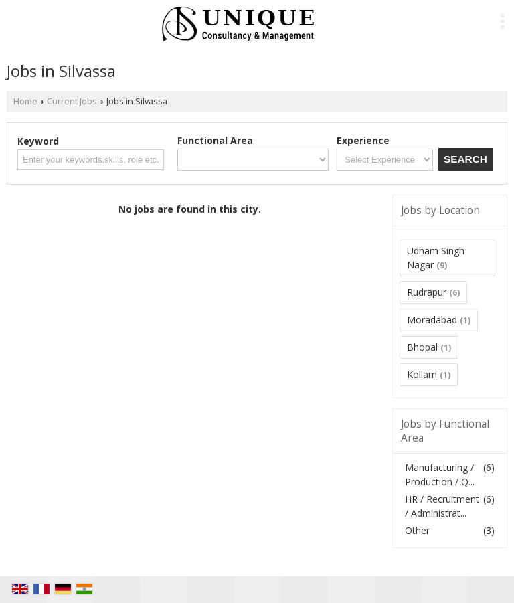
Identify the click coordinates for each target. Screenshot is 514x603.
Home (25, 101)
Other (417, 530)
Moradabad (432, 319)
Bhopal (422, 347)
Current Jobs (72, 101)
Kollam (422, 374)
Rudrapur (426, 292)
